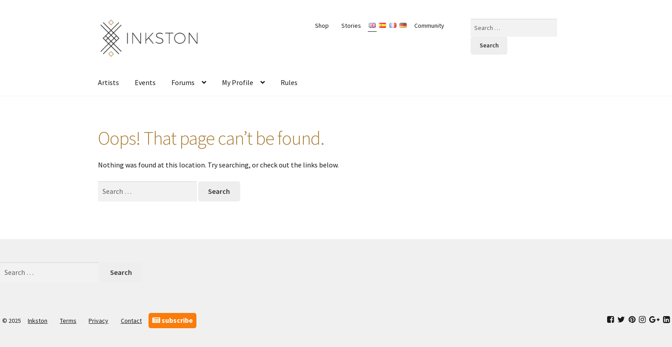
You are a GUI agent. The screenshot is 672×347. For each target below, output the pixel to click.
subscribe (172, 320)
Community (429, 25)
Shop (322, 25)
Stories (351, 25)
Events (145, 82)
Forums (183, 82)
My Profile (237, 82)
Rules (289, 82)
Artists (108, 82)
